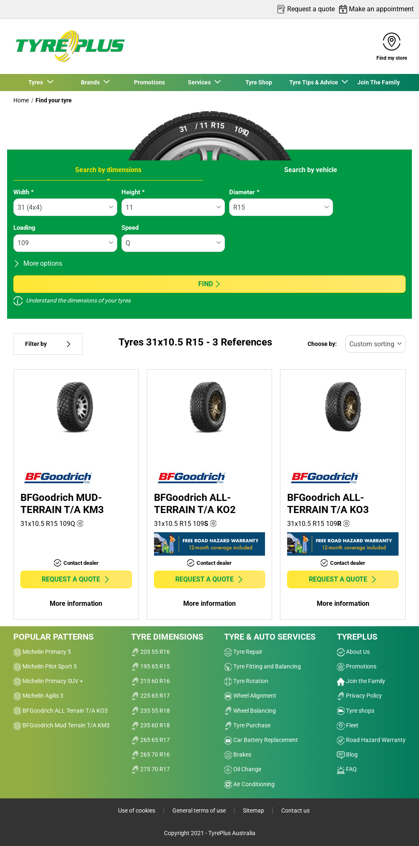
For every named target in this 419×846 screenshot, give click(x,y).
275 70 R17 (150, 769)
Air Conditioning (249, 784)
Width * (23, 192)
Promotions (149, 82)
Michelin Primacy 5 (42, 651)
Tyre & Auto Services (270, 637)
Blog (347, 754)
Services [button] (200, 82)
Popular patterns (53, 637)
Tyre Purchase (247, 725)
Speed (130, 227)
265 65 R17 (150, 740)
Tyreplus (357, 637)
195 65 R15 (150, 666)
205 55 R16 (150, 651)
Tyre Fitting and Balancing (262, 666)
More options (37, 263)
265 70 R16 (150, 754)
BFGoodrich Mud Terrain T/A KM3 (61, 725)
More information (76, 603)
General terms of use (199, 810)
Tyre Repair (243, 651)
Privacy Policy (359, 695)
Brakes (237, 754)
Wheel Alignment (250, 695)
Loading (24, 227)
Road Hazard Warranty (371, 740)
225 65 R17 (150, 695)
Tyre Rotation (246, 681)
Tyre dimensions (167, 637)
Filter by (48, 344)
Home (21, 100)
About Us (353, 651)
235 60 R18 (150, 725)
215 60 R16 (150, 681)
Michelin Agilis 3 (38, 695)
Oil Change (242, 769)
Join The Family (378, 82)
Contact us (295, 810)
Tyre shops (355, 710)
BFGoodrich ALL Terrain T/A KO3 (60, 710)
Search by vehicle (310, 170)
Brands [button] (91, 82)
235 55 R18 (150, 710)
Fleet (347, 725)
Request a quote (76, 579)
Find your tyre (53, 100)
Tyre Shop (258, 82)
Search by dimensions (108, 170)
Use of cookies (136, 810)
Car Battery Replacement (261, 740)
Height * (133, 192)
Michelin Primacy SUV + (48, 681)
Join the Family (361, 681)
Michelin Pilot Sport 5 (45, 666)
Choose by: (322, 344)
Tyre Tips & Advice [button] (315, 82)
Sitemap (253, 810)
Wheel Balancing (250, 710)
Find (209, 284)
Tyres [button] (36, 82)
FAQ (347, 769)
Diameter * (244, 192)
